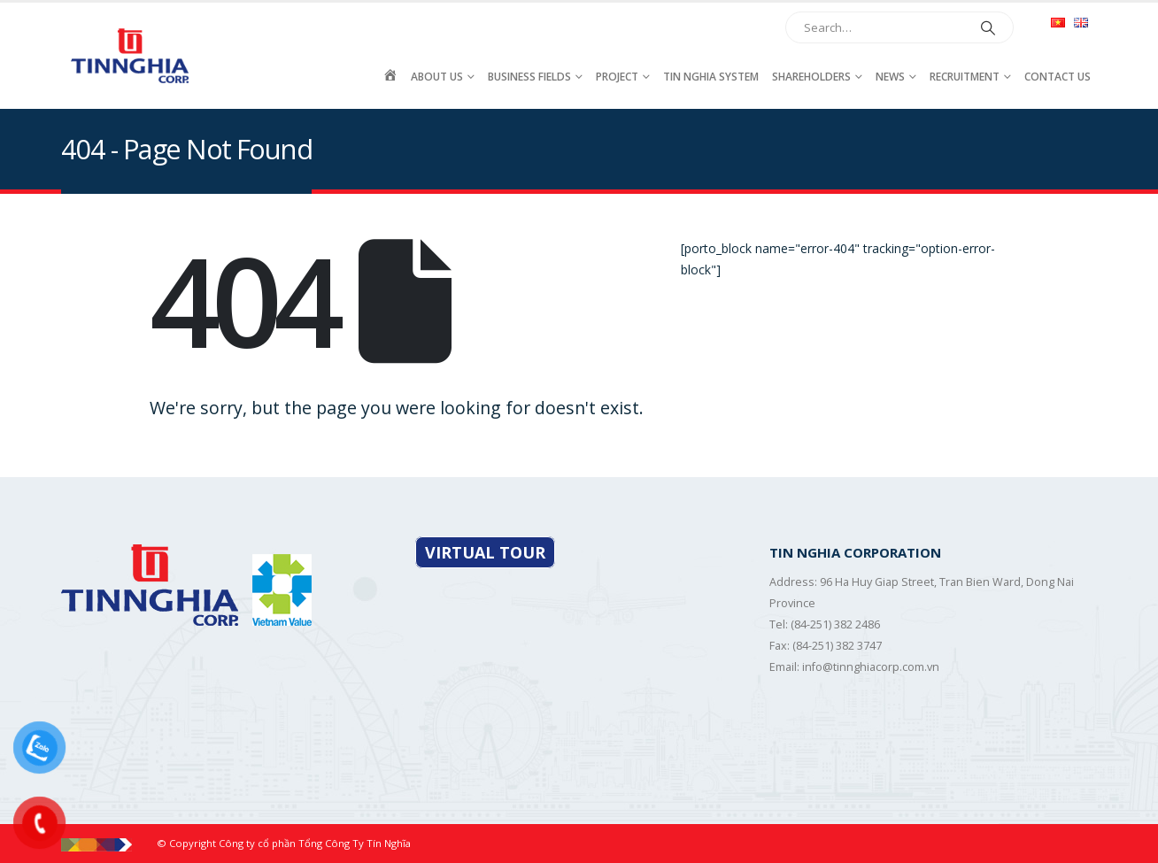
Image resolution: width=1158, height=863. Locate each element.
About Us (437, 76)
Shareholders (811, 76)
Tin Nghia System (711, 76)
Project (617, 76)
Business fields (529, 76)
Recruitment (965, 76)
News (890, 76)
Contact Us (1057, 76)
